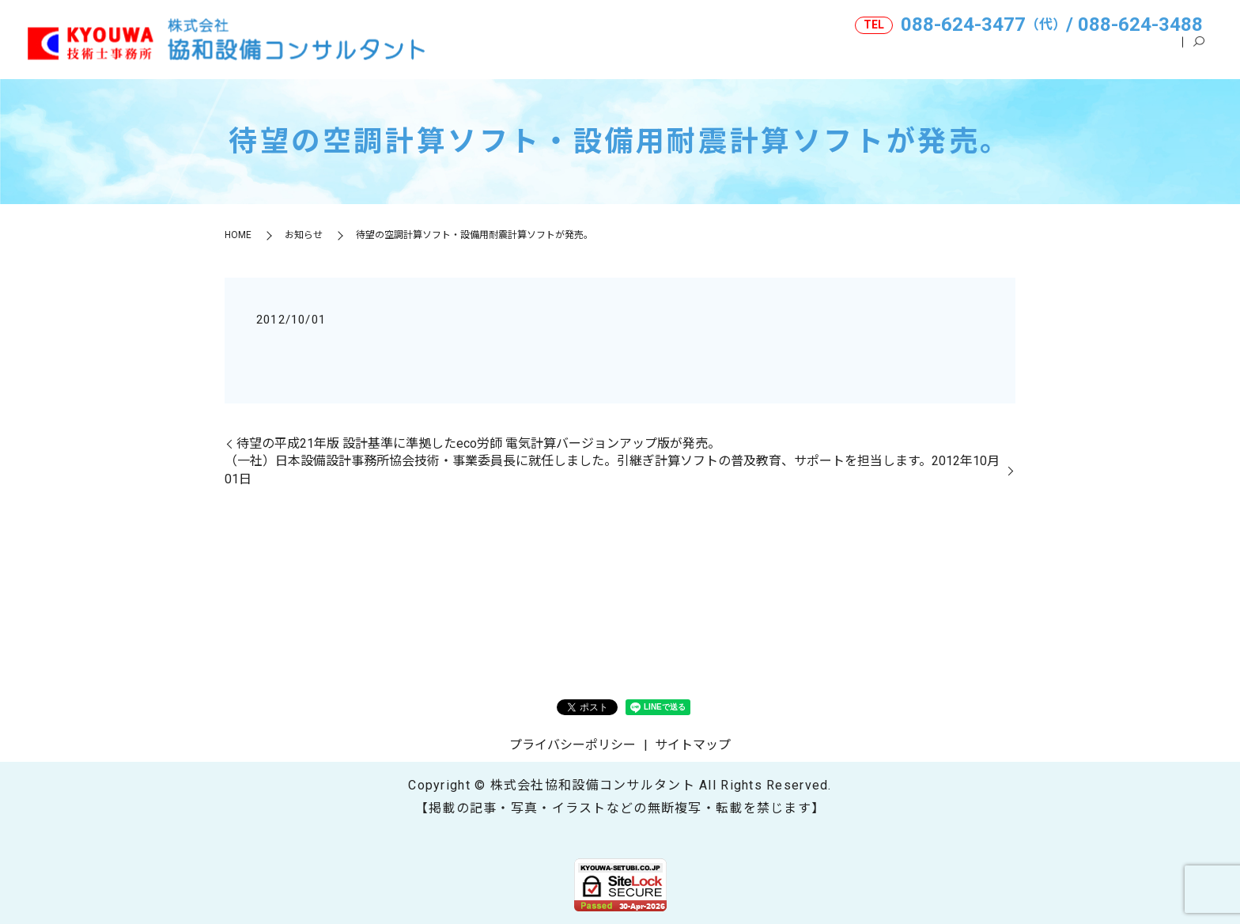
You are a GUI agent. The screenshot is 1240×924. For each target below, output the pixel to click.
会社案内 (833, 53)
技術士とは (1060, 53)
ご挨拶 (983, 53)
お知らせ (304, 234)
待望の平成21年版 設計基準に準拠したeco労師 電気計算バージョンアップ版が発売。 (478, 443)
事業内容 (911, 53)
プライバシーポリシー (572, 744)
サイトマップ (693, 744)
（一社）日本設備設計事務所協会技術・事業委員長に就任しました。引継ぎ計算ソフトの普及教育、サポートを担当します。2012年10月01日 (612, 469)
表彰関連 (1143, 53)
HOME (762, 53)
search (1198, 54)
